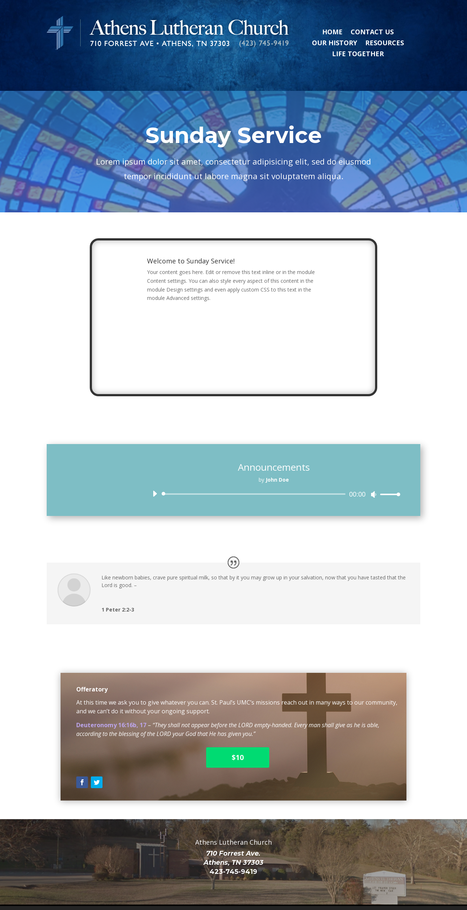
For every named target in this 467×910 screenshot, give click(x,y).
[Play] (155, 477)
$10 (238, 741)
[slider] (255, 478)
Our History (334, 43)
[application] (273, 478)
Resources (384, 43)
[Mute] (373, 478)
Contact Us (372, 32)
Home (332, 32)
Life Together (358, 54)
